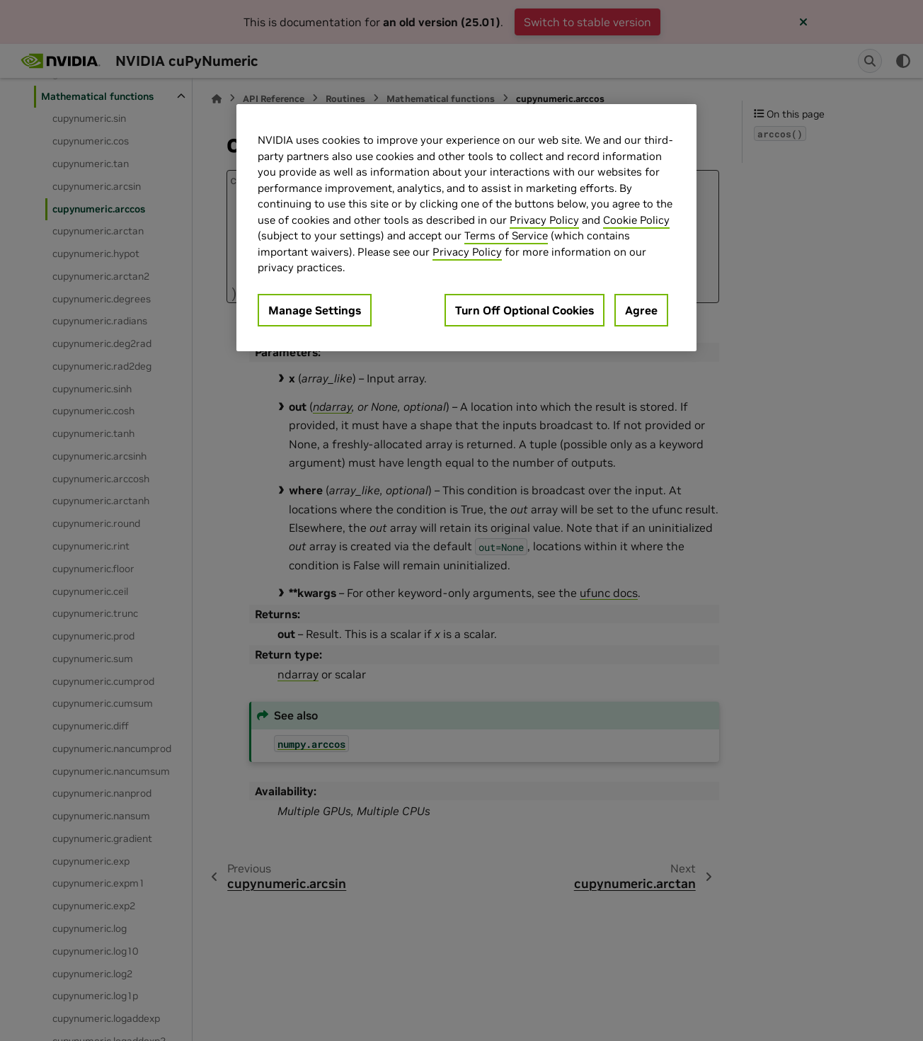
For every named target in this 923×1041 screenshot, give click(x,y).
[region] (466, 227)
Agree (641, 310)
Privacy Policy (544, 220)
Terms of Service (506, 235)
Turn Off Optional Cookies (524, 310)
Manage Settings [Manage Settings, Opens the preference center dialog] (314, 310)
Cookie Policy (636, 220)
